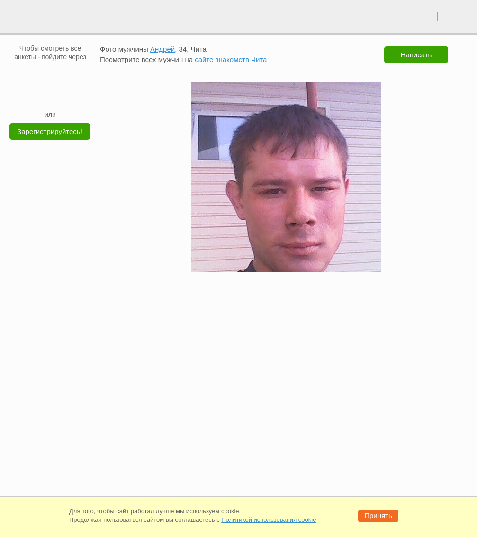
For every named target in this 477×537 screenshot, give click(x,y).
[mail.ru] (50, 75)
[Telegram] (59, 95)
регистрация (457, 16)
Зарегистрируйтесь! (49, 131)
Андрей (162, 49)
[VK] (32, 75)
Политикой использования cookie (268, 519)
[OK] (68, 75)
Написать (416, 55)
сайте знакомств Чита (231, 59)
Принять (378, 515)
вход (426, 16)
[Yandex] (41, 95)
